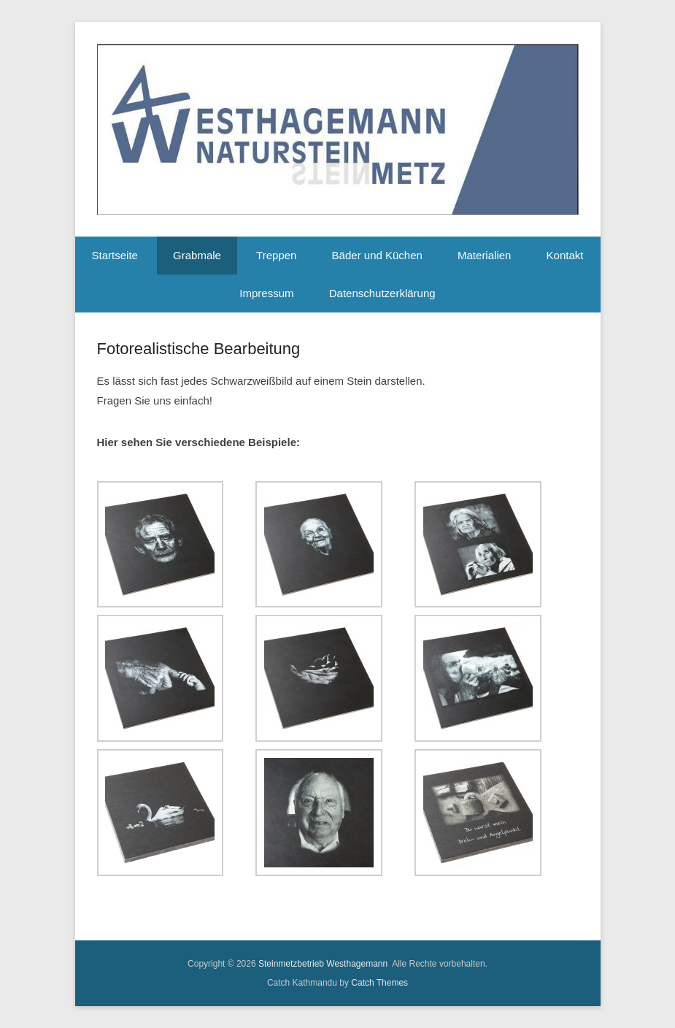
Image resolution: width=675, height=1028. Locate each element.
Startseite (115, 255)
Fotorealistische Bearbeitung (199, 349)
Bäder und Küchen (377, 255)
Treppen (276, 255)
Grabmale (197, 255)
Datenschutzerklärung (382, 293)
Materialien (484, 255)
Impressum (266, 293)
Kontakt (565, 255)
